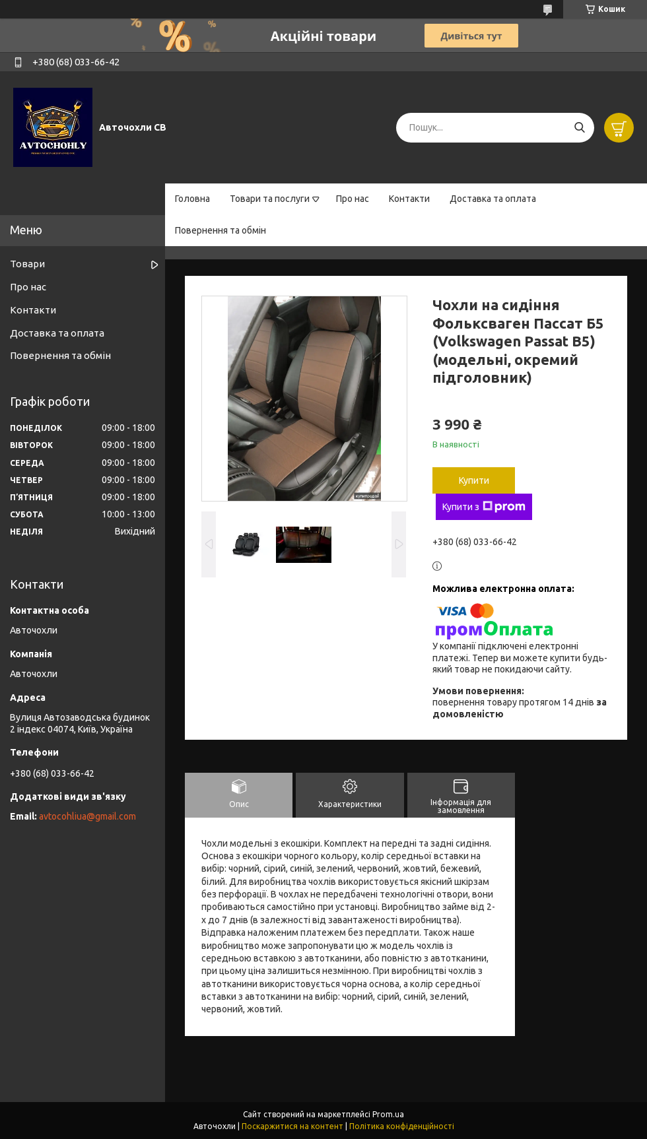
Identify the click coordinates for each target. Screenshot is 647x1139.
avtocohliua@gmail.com (87, 816)
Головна (192, 198)
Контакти (409, 198)
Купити (474, 480)
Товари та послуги (270, 198)
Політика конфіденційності (401, 1126)
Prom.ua (388, 1114)
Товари (27, 263)
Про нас (352, 198)
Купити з (484, 507)
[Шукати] (579, 128)
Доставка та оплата (493, 198)
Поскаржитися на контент (292, 1126)
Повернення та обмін (220, 230)
